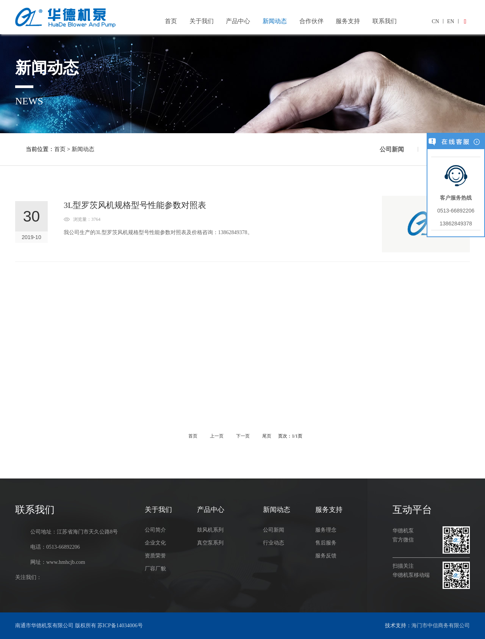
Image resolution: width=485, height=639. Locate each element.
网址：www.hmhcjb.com (57, 562)
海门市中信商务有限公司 (440, 625)
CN (435, 21)
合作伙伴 (311, 21)
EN (450, 21)
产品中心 (238, 21)
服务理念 (325, 530)
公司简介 (155, 530)
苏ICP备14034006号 (120, 625)
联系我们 (384, 21)
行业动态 (273, 543)
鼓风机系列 (210, 530)
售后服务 (325, 543)
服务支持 (348, 21)
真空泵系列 (210, 543)
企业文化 (155, 543)
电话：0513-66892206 (55, 547)
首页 (171, 21)
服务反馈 (325, 556)
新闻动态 (275, 21)
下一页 (243, 436)
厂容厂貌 (155, 568)
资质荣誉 (155, 556)
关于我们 (201, 21)
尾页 (267, 436)
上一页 (217, 436)
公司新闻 (392, 149)
